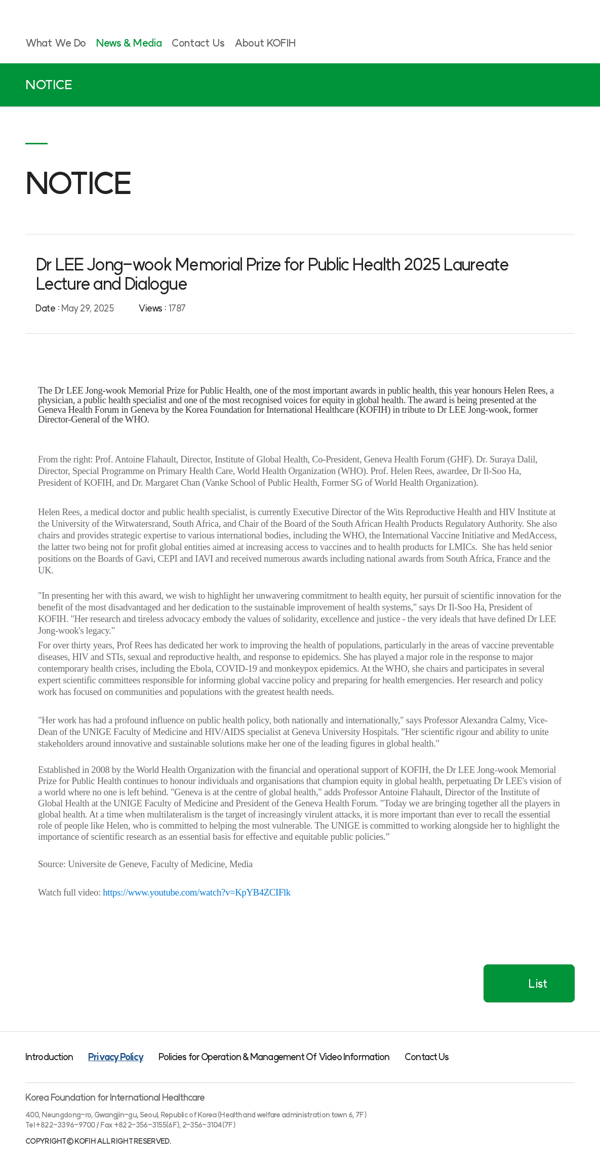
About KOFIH (265, 42)
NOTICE (48, 85)
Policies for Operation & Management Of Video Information (274, 1057)
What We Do (55, 42)
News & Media (129, 42)
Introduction (49, 1057)
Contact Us (198, 42)
